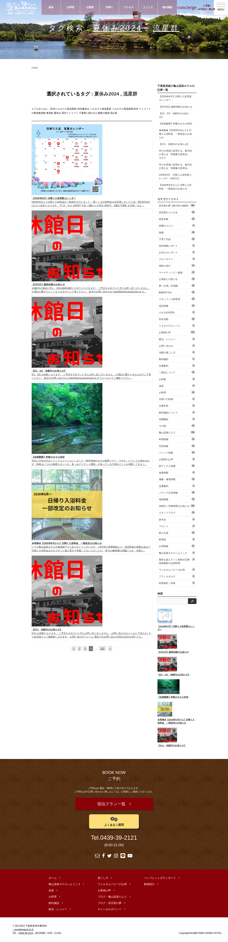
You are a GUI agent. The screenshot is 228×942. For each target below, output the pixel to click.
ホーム (53, 878)
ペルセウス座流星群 (100, 109)
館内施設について (177, 412)
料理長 (177, 539)
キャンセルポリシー (110, 909)
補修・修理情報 (177, 479)
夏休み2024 (117, 28)
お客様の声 (177, 332)
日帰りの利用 (177, 398)
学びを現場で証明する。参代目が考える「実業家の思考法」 (175, 166)
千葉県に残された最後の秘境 (94, 113)
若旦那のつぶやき (177, 212)
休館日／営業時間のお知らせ (177, 505)
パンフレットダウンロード (160, 878)
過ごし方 (103, 878)
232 (102, 648)
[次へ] (110, 648)
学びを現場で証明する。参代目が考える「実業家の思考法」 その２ (175, 154)
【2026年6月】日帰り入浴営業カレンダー (175, 98)
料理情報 (177, 439)
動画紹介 (149, 884)
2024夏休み (83, 109)
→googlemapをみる (23, 930)
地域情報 (177, 499)
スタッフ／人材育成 (177, 298)
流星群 (166, 28)
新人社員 (177, 532)
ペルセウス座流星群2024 (125, 109)
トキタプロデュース (177, 325)
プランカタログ (177, 576)
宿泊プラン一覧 (111, 804)
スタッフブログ (177, 512)
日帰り (109, 7)
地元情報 (177, 305)
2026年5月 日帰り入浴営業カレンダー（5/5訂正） (175, 176)
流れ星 (113, 113)
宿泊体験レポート (177, 245)
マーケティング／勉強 (177, 272)
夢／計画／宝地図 (177, 285)
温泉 (50, 7)
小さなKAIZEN (177, 312)
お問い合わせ (177, 345)
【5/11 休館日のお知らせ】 (174, 144)
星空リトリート (70, 113)
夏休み (57, 113)
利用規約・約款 (177, 582)
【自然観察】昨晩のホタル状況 (175, 123)
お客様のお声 (177, 459)
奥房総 (49, 113)
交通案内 (177, 365)
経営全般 (177, 218)
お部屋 (90, 7)
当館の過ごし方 (177, 352)
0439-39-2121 (118, 838)
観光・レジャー (177, 339)
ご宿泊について (177, 372)
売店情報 (177, 445)
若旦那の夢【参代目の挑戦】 (177, 205)
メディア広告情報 (177, 492)
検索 (160, 593)
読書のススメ (177, 225)
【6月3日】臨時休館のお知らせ (175, 106)
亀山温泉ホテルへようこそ (177, 552)
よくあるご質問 (114, 821)
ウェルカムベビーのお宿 (177, 569)
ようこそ (148, 7)
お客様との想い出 (177, 278)
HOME (35, 67)
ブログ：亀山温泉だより (112, 897)
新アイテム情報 (177, 465)
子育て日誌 (177, 238)
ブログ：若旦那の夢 (110, 903)
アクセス (129, 7)
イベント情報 (177, 452)
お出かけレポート (177, 252)
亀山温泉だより (177, 432)
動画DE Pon (177, 292)
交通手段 (177, 405)
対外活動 (177, 318)
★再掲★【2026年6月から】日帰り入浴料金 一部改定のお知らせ (175, 134)
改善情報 (177, 472)
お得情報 (177, 545)
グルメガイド (177, 258)
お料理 (70, 7)
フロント (177, 526)
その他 (177, 425)
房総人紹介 (177, 265)
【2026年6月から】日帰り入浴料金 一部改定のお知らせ (175, 187)
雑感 (177, 232)
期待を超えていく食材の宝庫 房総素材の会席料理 (177, 561)
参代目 (177, 519)
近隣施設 (177, 419)
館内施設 (167, 7)
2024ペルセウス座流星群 (63, 109)
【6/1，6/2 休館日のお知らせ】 (174, 115)
